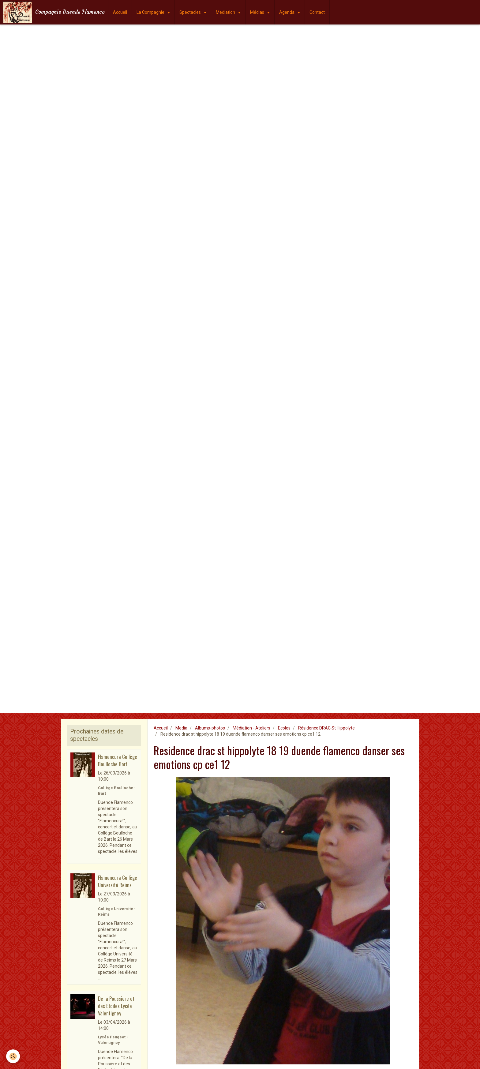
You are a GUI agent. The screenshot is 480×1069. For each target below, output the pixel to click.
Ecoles (284, 728)
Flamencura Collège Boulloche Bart (117, 760)
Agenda (287, 12)
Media (181, 728)
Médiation (226, 12)
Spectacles (190, 12)
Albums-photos (210, 728)
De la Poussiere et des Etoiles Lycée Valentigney (116, 1006)
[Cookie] (13, 1056)
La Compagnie (151, 12)
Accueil (120, 12)
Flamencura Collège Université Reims (117, 881)
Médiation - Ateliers (251, 728)
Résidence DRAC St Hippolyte (326, 728)
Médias (257, 12)
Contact (317, 12)
